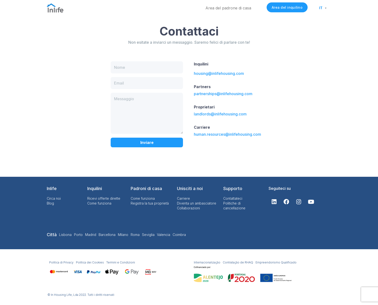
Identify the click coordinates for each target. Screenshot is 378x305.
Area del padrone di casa (228, 8)
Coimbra (179, 235)
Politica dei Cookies (90, 262)
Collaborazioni (188, 208)
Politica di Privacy (61, 262)
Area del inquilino (287, 7)
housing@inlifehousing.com (219, 73)
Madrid (90, 235)
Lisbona (65, 235)
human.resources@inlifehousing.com (227, 134)
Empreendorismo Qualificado (276, 262)
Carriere (183, 198)
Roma (135, 235)
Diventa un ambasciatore (196, 203)
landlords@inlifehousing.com (220, 114)
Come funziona (99, 203)
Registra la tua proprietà (150, 203)
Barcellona (107, 235)
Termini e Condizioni (120, 262)
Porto (78, 235)
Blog (50, 203)
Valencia (163, 235)
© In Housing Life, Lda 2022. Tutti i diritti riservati (80, 295)
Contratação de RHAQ (238, 262)
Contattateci (232, 198)
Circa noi (54, 198)
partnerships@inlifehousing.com (223, 93)
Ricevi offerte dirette (103, 198)
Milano (123, 235)
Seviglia (148, 235)
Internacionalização (207, 262)
